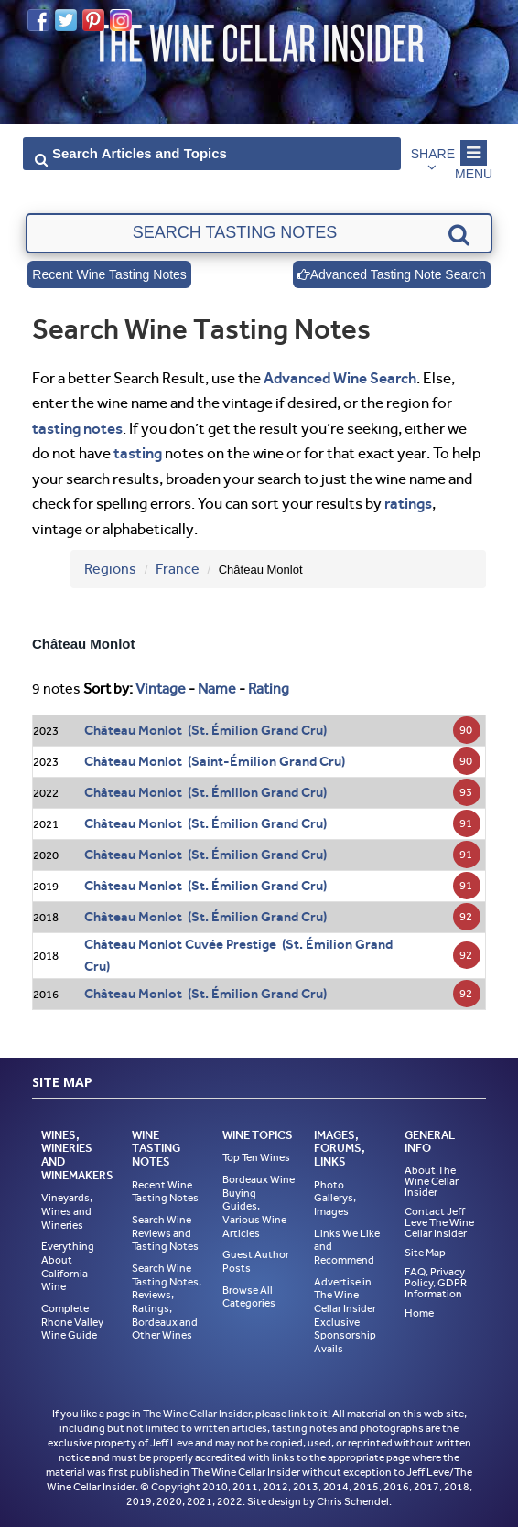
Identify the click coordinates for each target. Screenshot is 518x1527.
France (178, 568)
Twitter (66, 20)
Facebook (38, 20)
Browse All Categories (248, 1297)
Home (419, 1313)
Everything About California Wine (67, 1266)
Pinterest (93, 20)
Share (433, 153)
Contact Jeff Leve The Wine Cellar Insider (439, 1222)
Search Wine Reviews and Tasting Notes (165, 1233)
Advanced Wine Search (340, 378)
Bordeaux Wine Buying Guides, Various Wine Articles (258, 1206)
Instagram (121, 20)
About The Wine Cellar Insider (432, 1181)
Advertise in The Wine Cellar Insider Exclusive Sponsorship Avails (345, 1315)
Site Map (425, 1252)
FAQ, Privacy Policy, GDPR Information (436, 1282)
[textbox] (258, 233)
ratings (408, 503)
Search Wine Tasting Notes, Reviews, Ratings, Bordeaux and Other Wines (166, 1301)
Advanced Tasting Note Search (391, 274)
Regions (110, 568)
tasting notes (77, 428)
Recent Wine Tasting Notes (109, 274)
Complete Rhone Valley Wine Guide (72, 1321)
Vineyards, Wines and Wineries (66, 1211)
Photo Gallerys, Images (335, 1198)
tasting (137, 453)
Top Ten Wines (256, 1157)
